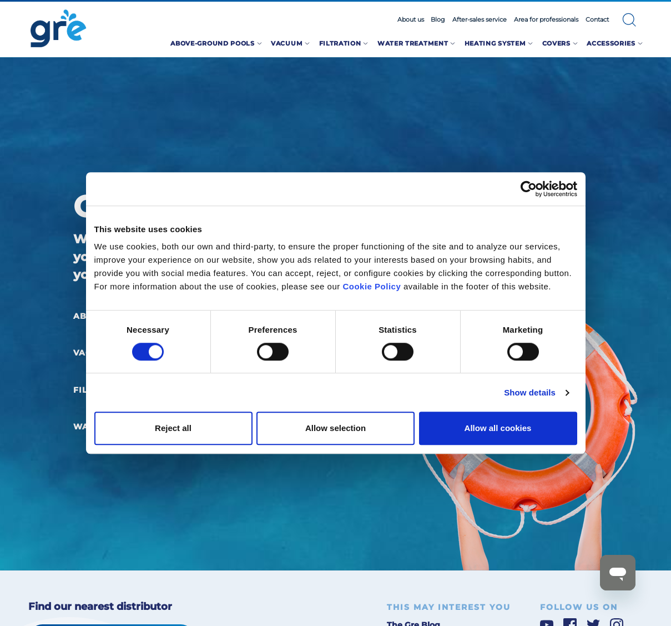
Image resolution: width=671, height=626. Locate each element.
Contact (597, 19)
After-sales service (479, 19)
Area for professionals (546, 19)
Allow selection (335, 428)
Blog (438, 19)
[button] (629, 20)
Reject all (173, 428)
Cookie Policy (371, 286)
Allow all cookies (498, 428)
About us (410, 19)
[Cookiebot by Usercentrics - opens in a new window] (528, 189)
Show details (530, 392)
